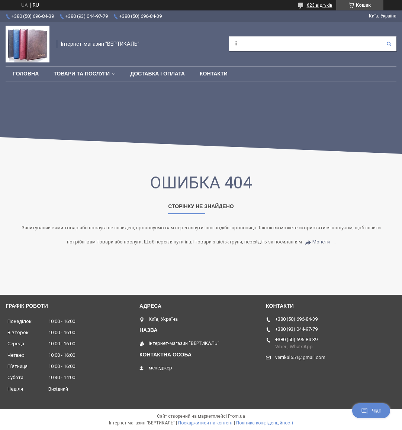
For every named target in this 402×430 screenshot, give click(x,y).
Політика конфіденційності (264, 423)
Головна (26, 74)
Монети (321, 242)
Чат (371, 410)
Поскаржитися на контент (205, 423)
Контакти (214, 74)
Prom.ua (236, 416)
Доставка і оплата (157, 74)
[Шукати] (389, 43)
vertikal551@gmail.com (300, 357)
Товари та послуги (82, 74)
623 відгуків (319, 5)
